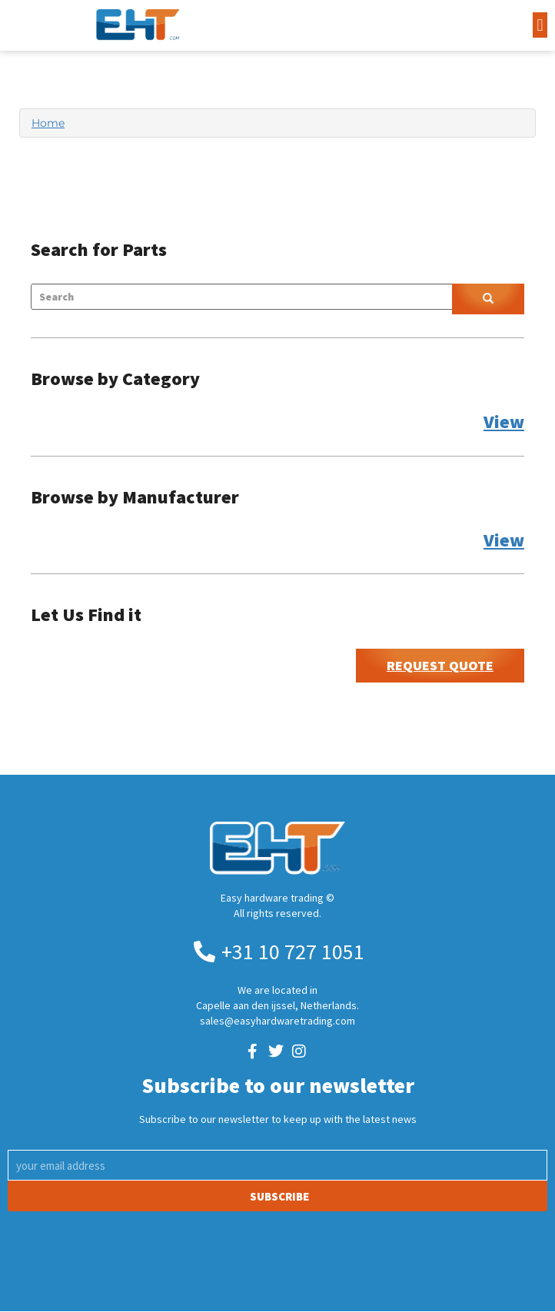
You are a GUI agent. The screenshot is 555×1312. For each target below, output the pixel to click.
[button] (540, 25)
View (504, 421)
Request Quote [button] (440, 665)
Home (48, 123)
